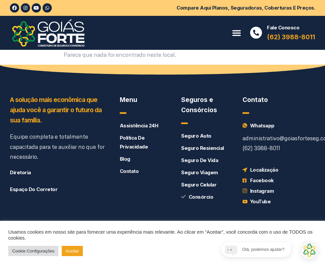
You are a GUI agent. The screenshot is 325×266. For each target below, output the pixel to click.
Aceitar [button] (72, 251)
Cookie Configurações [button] (33, 251)
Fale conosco (283, 27)
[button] (237, 33)
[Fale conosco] (256, 33)
